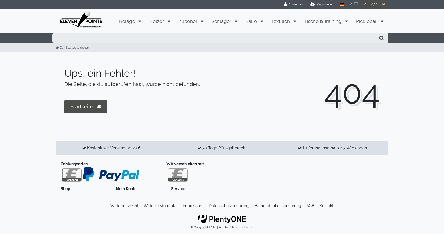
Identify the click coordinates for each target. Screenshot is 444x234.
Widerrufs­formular (161, 205)
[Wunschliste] (354, 4)
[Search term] (213, 38)
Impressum (193, 205)
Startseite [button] (86, 107)
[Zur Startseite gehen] (72, 48)
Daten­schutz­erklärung (229, 205)
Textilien (281, 21)
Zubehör (188, 21)
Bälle (252, 21)
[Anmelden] (293, 4)
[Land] (341, 4)
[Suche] (381, 38)
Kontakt (326, 205)
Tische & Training (323, 21)
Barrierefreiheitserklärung (278, 205)
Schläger (222, 21)
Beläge (127, 21)
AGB (310, 205)
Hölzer (157, 21)
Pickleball (367, 21)
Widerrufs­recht (124, 205)
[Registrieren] (322, 4)
